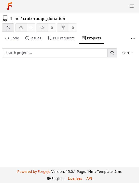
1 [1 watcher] (31, 27)
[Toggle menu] (131, 6)
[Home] (10, 6)
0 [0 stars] (52, 27)
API (89, 178)
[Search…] (112, 52)
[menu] (128, 53)
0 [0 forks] (73, 27)
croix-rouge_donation (44, 18)
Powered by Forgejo (33, 171)
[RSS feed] (8, 27)
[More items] (133, 38)
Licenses (75, 178)
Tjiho (15, 18)
